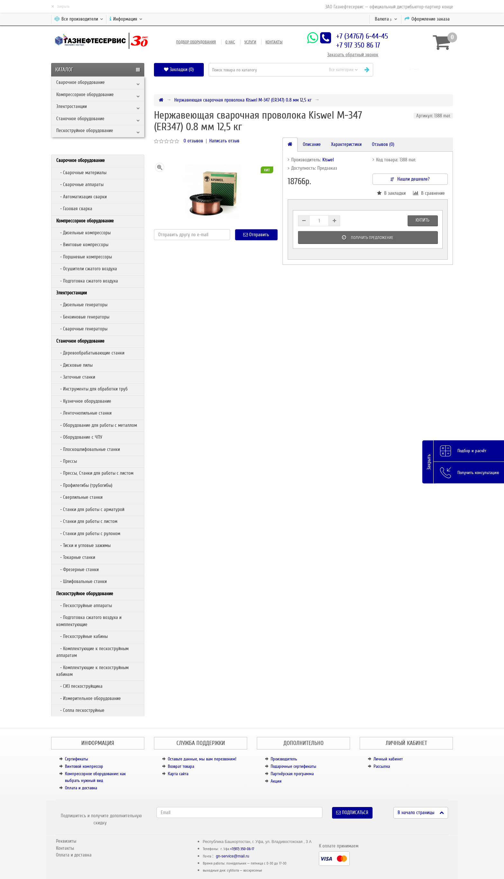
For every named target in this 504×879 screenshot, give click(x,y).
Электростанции (71, 106)
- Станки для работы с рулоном (88, 533)
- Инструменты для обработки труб (92, 389)
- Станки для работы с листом (86, 521)
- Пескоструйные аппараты (84, 605)
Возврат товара (181, 766)
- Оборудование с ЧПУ (79, 437)
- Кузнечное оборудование (83, 401)
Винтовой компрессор (84, 766)
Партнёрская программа (292, 773)
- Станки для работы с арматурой (90, 509)
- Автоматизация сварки (81, 197)
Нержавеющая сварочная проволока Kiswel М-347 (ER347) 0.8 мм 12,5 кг (242, 100)
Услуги (250, 42)
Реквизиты (66, 841)
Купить (422, 220)
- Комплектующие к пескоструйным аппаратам (92, 652)
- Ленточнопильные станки (84, 413)
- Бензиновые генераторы (82, 317)
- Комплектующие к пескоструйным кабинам (92, 671)
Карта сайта (178, 773)
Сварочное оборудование (80, 82)
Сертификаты (76, 759)
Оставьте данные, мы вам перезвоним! (202, 759)
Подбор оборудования (196, 42)
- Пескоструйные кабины (82, 636)
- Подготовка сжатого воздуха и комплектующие (89, 620)
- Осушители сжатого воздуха (86, 269)
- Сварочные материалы (81, 172)
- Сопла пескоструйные (80, 710)
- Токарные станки (75, 557)
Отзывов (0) (383, 144)
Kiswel (328, 160)
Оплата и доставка (81, 788)
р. (386, 19)
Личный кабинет (388, 759)
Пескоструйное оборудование (84, 130)
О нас (230, 42)
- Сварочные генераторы (81, 329)
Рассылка (382, 766)
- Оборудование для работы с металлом (96, 425)
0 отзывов (193, 141)
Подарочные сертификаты (293, 766)
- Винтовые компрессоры (82, 244)
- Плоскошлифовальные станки (88, 449)
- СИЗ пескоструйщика (79, 686)
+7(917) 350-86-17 (242, 849)
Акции (276, 781)
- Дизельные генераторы (81, 305)
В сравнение (429, 193)
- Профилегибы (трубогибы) (84, 485)
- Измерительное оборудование (88, 698)
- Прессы (66, 461)
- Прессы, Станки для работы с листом (94, 473)
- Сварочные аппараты (80, 184)
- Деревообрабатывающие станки (90, 353)
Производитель (284, 759)
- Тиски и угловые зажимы (83, 545)
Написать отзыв (224, 141)
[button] (415, 69)
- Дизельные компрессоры (83, 233)
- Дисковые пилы (74, 365)
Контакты (274, 42)
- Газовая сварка (74, 208)
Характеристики (346, 144)
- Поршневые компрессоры (84, 257)
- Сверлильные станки (79, 497)
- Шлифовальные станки (81, 581)
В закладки (391, 193)
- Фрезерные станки (77, 569)
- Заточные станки (75, 377)
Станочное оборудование (80, 118)
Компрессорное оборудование (85, 94)
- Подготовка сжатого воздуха (87, 281)
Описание (312, 144)
